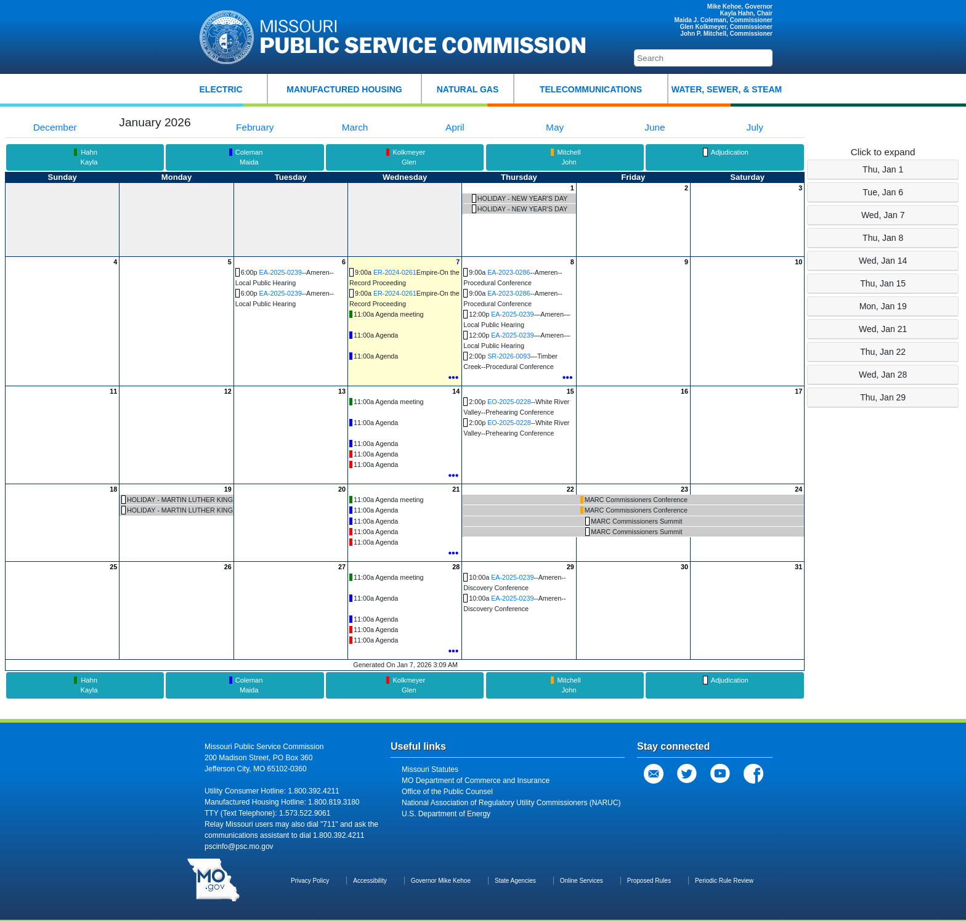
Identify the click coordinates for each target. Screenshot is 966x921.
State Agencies (515, 880)
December (55, 127)
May (555, 127)
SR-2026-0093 (508, 356)
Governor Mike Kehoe (441, 880)
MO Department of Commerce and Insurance (476, 780)
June (654, 127)
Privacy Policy (310, 880)
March (355, 127)
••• (453, 377)
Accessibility (369, 880)
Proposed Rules (649, 880)
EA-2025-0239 (280, 272)
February (255, 127)
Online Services (581, 880)
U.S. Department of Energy (446, 813)
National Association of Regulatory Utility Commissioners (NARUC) (511, 802)
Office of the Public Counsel (447, 791)
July (755, 127)
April (455, 127)
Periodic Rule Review (724, 880)
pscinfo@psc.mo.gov (239, 846)
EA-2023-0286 (508, 272)
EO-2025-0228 (509, 401)
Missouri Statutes (430, 769)
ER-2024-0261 (394, 272)
